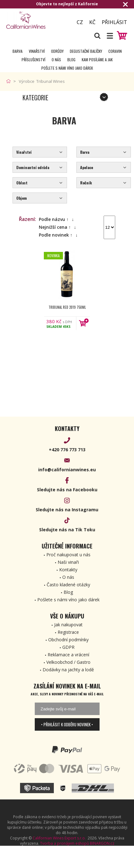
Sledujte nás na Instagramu (67, 510)
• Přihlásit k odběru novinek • (67, 724)
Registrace (68, 632)
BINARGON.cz (102, 843)
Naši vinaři (68, 562)
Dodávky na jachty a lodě (68, 670)
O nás (56, 59)
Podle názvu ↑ (54, 219)
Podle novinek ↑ (55, 235)
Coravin (115, 51)
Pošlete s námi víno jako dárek (67, 68)
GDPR (68, 647)
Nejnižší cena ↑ (55, 227)
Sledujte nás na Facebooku (67, 490)
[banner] (36, 20)
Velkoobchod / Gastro (68, 662)
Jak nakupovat (68, 625)
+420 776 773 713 (67, 450)
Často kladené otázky (68, 585)
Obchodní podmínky (68, 640)
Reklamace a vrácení (68, 655)
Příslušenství (33, 59)
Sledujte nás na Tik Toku (67, 530)
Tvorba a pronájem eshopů (64, 843)
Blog (71, 59)
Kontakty (68, 570)
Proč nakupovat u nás (68, 555)
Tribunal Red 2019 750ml (67, 307)
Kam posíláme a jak (97, 59)
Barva (18, 51)
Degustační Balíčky (86, 51)
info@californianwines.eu (67, 470)
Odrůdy (57, 51)
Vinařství (37, 51)
